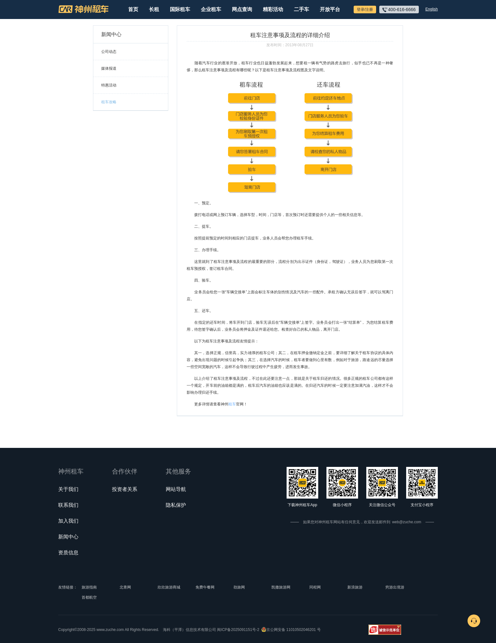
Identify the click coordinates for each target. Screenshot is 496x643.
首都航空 (89, 597)
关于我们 (68, 489)
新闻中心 (68, 536)
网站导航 (176, 489)
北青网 (125, 587)
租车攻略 (108, 102)
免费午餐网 (204, 587)
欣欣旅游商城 (169, 587)
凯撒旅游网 (280, 587)
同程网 (315, 587)
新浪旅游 (355, 587)
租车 (232, 404)
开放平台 (330, 9)
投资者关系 (124, 489)
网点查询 (242, 9)
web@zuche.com (406, 522)
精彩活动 (273, 9)
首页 (133, 9)
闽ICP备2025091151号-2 (238, 629)
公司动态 (108, 51)
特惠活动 (108, 85)
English (431, 9)
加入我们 (68, 521)
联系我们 (68, 505)
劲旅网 (239, 587)
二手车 (301, 9)
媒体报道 (108, 68)
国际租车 (180, 9)
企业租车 (211, 9)
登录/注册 (365, 9)
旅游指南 (89, 587)
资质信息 (68, 552)
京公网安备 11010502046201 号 (293, 629)
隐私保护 (176, 505)
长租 (154, 9)
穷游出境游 (394, 587)
